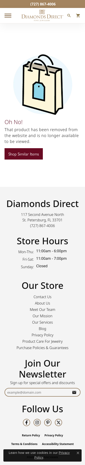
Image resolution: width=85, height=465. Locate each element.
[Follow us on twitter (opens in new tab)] (58, 422)
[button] (69, 16)
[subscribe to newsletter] (74, 392)
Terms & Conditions (24, 444)
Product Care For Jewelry (42, 341)
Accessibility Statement (58, 444)
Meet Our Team (42, 309)
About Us (42, 303)
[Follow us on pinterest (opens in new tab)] (47, 422)
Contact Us (42, 296)
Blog (42, 328)
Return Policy (31, 435)
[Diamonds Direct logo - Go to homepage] (43, 15)
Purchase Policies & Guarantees (42, 347)
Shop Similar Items (23, 154)
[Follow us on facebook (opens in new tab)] (26, 422)
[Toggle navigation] (8, 15)
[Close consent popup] (78, 453)
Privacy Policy (42, 335)
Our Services (42, 322)
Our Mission (43, 315)
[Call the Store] (42, 225)
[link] (42, 4)
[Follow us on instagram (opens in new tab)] (37, 422)
